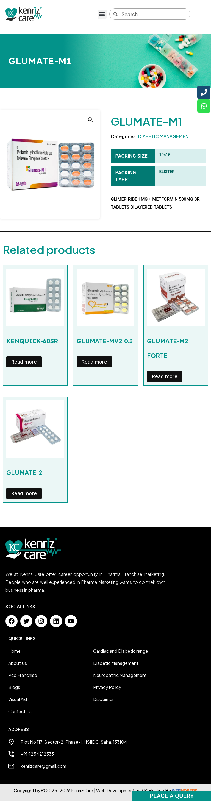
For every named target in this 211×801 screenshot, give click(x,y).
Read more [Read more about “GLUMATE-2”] (24, 493)
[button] (102, 14)
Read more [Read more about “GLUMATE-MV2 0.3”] (94, 362)
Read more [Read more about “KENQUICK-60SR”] (24, 362)
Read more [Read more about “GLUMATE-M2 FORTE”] (164, 376)
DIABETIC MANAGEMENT (164, 136)
